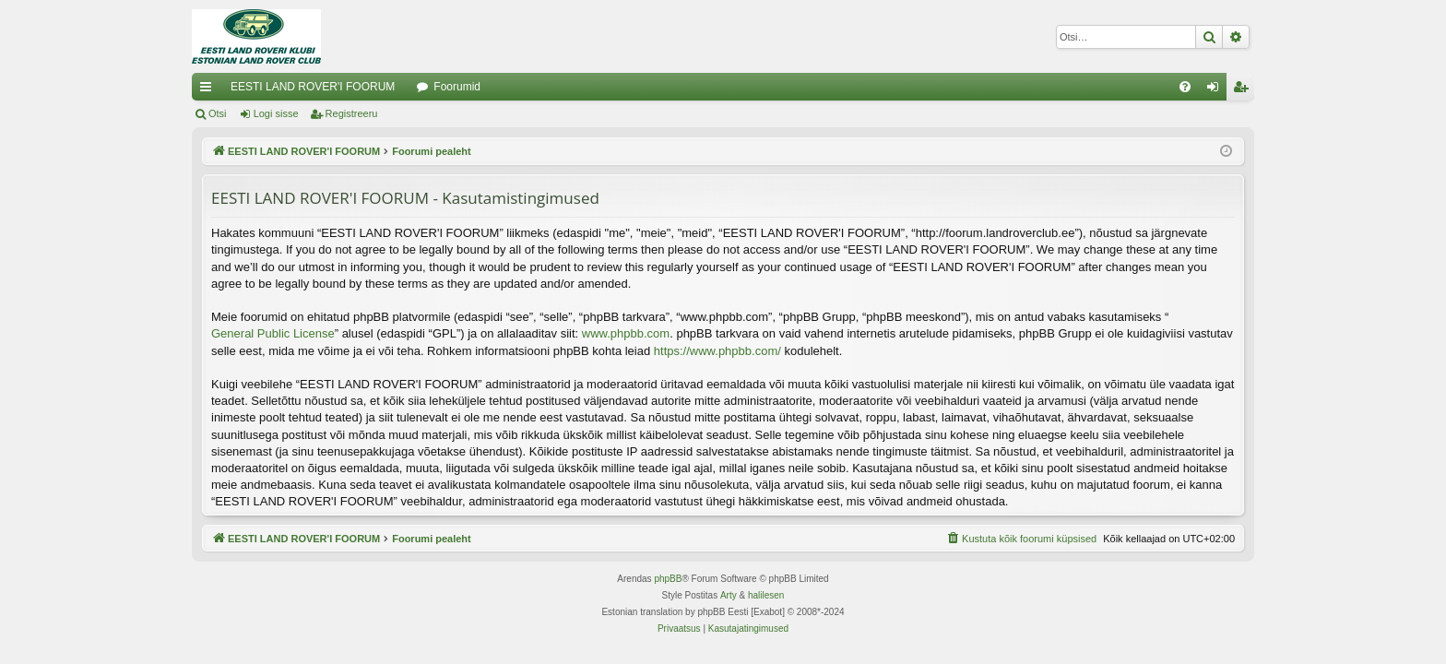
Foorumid (456, 86)
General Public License (273, 333)
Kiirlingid (209, 90)
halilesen (766, 595)
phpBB (668, 579)
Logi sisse (276, 113)
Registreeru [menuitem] (1244, 90)
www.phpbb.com (626, 333)
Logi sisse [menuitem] (1217, 90)
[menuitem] (1185, 87)
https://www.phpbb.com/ (717, 351)
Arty (728, 595)
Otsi (217, 113)
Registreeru (352, 113)
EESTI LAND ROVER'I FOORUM (313, 86)
